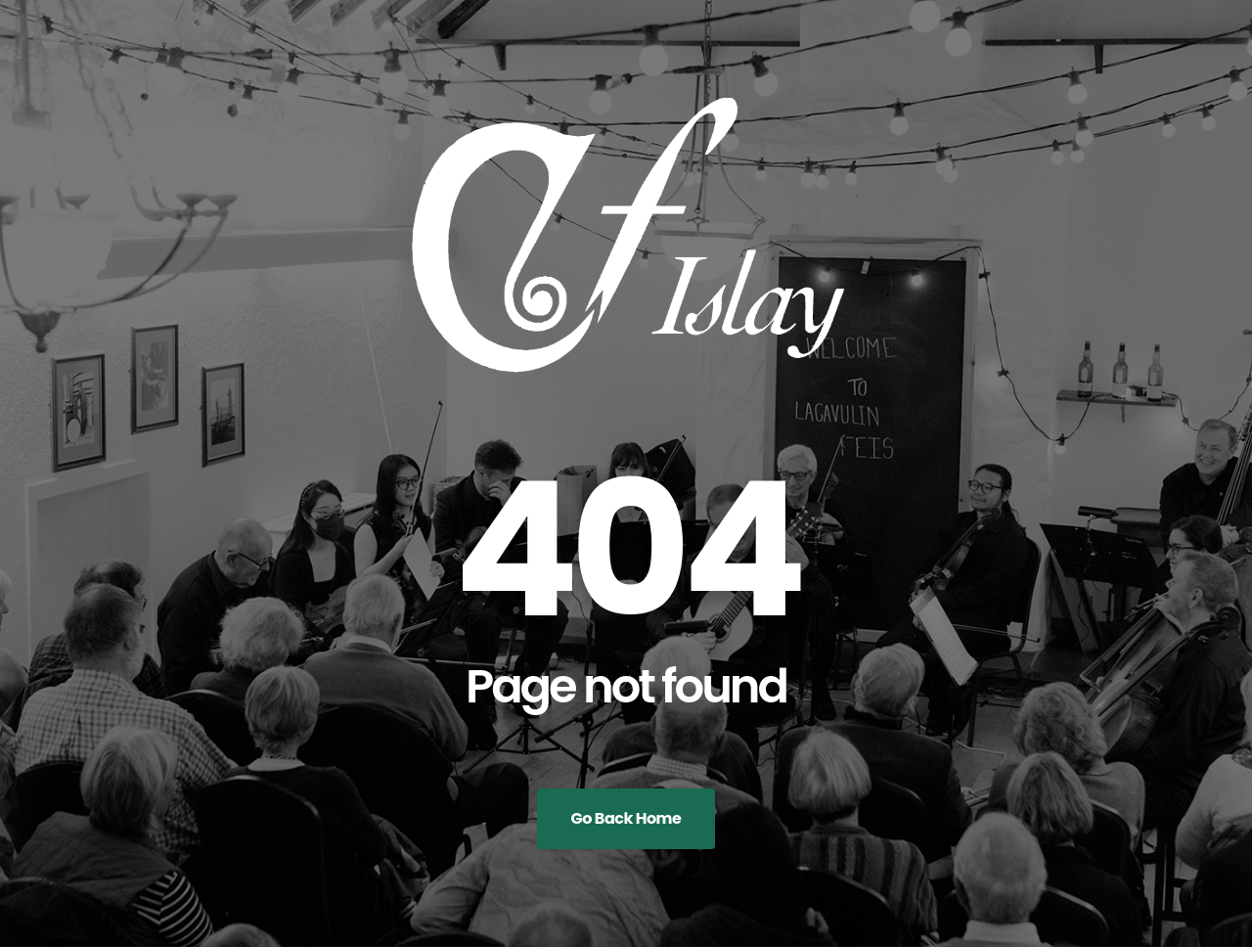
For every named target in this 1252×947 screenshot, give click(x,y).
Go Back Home (626, 818)
